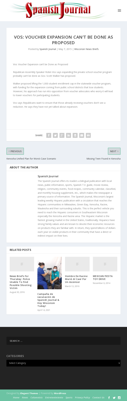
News (25, 397)
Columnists (36, 397)
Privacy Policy (82, 397)
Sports (69, 397)
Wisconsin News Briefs (86, 49)
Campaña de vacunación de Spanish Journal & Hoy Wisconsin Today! (48, 300)
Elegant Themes (29, 393)
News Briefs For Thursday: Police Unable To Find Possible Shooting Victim (21, 282)
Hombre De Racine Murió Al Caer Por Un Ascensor (76, 279)
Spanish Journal (48, 49)
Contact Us (98, 397)
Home (16, 397)
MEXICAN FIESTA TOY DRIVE (103, 278)
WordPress (60, 393)
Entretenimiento (54, 397)
